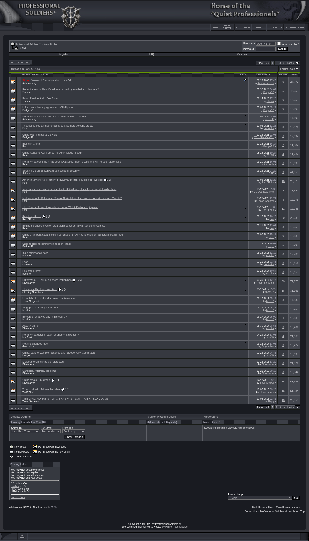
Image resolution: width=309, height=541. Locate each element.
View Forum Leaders (288, 507)
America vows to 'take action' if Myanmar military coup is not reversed (62, 179)
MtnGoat (27, 337)
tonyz (271, 246)
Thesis (26, 101)
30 (283, 281)
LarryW (270, 337)
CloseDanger (267, 392)
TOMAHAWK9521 (264, 137)
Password (248, 49)
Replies (283, 74)
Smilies (15, 486)
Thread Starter (40, 74)
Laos (25, 261)
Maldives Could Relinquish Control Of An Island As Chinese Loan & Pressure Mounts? (72, 198)
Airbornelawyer (30, 83)
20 (283, 217)
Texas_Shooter (265, 201)
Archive (293, 511)
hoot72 (270, 292)
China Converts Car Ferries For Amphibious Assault (52, 152)
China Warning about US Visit (39, 134)
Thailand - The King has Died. (39, 289)
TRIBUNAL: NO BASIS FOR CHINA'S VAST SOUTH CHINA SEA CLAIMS (65, 398)
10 (283, 400)
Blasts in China (31, 143)
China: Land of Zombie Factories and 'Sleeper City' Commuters (58, 352)
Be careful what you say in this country (44, 316)
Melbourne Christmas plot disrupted (43, 361)
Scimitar (26, 92)
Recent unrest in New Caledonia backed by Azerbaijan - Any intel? (60, 89)
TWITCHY (28, 392)
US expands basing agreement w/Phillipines (47, 107)
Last (290, 63)
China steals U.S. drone (36, 379)
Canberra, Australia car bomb (39, 370)
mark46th (269, 128)
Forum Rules (18, 497)
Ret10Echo (268, 182)
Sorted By (16, 428)
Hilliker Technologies (176, 526)
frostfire (26, 255)
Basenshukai (267, 383)
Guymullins (28, 346)
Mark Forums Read (263, 507)
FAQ (151, 54)
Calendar (242, 54)
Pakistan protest (31, 270)
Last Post (261, 74)
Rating (243, 74)
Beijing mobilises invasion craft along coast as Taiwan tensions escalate (63, 225)
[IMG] (14, 489)
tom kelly (269, 164)
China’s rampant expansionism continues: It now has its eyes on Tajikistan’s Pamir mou (72, 234)
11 (283, 208)
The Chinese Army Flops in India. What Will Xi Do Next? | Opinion (60, 207)
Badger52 (268, 92)
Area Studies (50, 44)
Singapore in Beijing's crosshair (40, 307)
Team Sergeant (265, 282)
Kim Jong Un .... (31, 216)
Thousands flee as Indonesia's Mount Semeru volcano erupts (57, 125)
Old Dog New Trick (264, 192)
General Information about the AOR (51, 80)
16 (283, 181)
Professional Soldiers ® (28, 44)
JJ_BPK (269, 119)
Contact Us (251, 511)
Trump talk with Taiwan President (41, 389)
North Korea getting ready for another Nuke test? (50, 334)
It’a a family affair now (35, 252)
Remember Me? (288, 44)
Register (63, 54)
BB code (15, 483)
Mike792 (27, 264)
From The (67, 428)
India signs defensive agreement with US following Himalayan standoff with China (69, 189)
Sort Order (46, 428)
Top (302, 511)
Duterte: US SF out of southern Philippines (47, 279)
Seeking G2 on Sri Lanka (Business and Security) (51, 170)
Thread (26, 74)
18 (283, 290)
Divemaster (28, 283)
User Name (249, 43)
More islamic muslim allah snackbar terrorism (48, 298)
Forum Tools (287, 69)
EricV (25, 146)
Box (272, 219)
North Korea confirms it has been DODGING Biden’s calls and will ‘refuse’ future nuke (71, 161)
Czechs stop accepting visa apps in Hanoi (46, 243)
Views (294, 74)
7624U (270, 155)
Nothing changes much (35, 343)
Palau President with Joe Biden (40, 98)
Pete (25, 128)
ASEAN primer (30, 325)
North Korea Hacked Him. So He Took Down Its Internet (54, 116)
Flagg (271, 401)
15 (283, 381)
